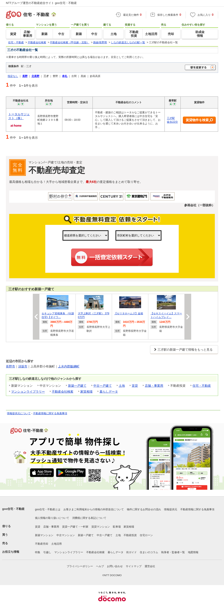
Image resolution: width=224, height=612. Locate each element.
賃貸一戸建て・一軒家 (75, 526)
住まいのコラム (149, 552)
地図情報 (193, 552)
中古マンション (65, 535)
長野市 (10, 366)
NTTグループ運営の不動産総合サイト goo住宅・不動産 (41, 3)
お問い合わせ (115, 566)
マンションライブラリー (28, 391)
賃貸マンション (100, 526)
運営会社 (150, 566)
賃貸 (135, 385)
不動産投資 (130, 535)
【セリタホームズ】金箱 (128, 313)
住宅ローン (146, 535)
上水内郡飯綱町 (68, 366)
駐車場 (117, 526)
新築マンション (44, 535)
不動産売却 (41, 543)
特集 (37, 552)
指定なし (13, 76)
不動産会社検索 (62, 391)
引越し (47, 552)
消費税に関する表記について (89, 517)
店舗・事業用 (154, 385)
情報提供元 (170, 509)
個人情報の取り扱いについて (52, 517)
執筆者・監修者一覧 (173, 552)
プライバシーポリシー (80, 566)
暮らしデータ (109, 391)
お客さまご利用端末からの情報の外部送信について (93, 509)
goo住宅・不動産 (13, 509)
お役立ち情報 (10, 551)
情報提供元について (19, 413)
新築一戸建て (77, 385)
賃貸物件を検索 (199, 120)
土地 (122, 385)
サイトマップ (134, 566)
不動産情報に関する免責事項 (50, 413)
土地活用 (56, 543)
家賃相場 (86, 391)
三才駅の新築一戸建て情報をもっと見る (185, 349)
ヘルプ (100, 566)
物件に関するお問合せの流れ (144, 509)
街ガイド (131, 552)
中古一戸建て (102, 385)
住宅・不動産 (201, 385)
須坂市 (22, 366)
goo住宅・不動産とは (47, 509)
